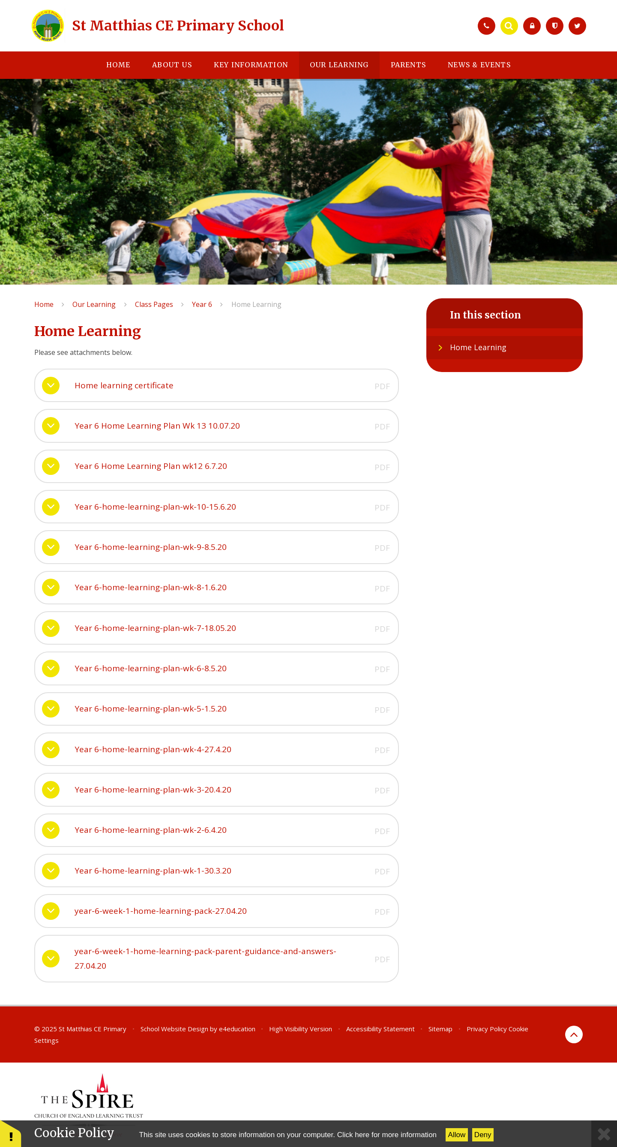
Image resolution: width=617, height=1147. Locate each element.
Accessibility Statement (380, 1028)
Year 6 (202, 304)
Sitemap (440, 1028)
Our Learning (94, 304)
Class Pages (154, 304)
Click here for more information (387, 1135)
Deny (482, 1135)
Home (44, 304)
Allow (457, 1135)
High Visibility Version (300, 1028)
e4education (237, 1028)
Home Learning (256, 304)
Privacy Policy (487, 1028)
